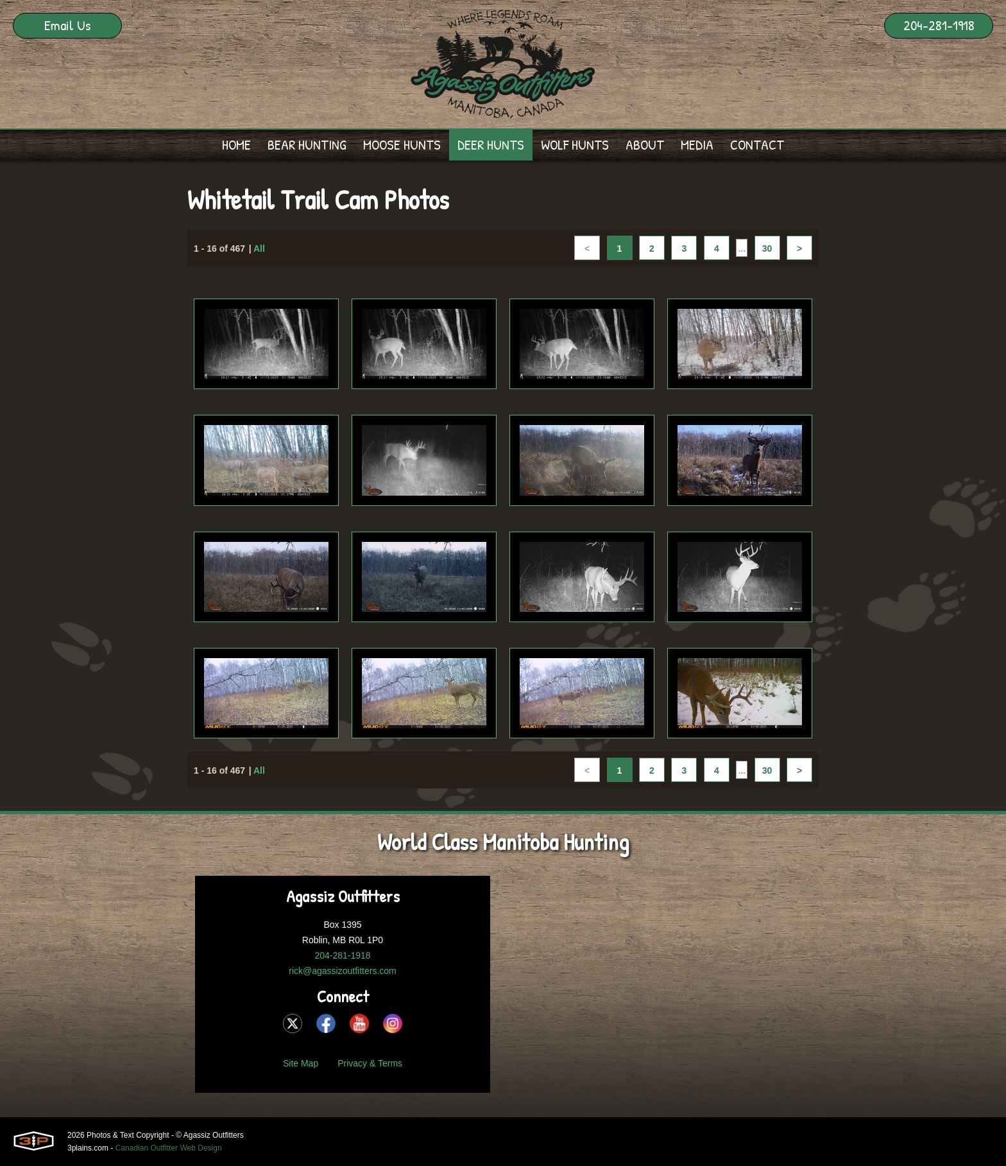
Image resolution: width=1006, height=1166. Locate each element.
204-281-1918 (939, 25)
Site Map (300, 1063)
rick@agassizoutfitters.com (342, 971)
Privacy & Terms (369, 1063)
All (259, 249)
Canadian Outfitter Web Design (168, 1148)
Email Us (67, 25)
